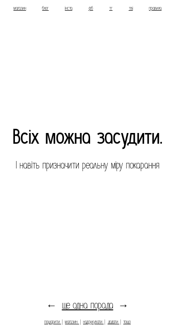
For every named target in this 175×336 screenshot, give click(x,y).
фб (91, 8)
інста (68, 8)
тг (110, 8)
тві (131, 8)
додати (113, 322)
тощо (127, 322)
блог (45, 8)
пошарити (52, 322)
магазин (20, 8)
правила (155, 8)
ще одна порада (87, 305)
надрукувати (93, 322)
